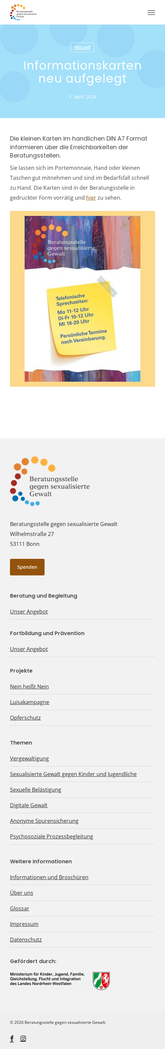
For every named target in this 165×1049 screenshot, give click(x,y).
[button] (151, 12)
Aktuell (82, 47)
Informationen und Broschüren (49, 877)
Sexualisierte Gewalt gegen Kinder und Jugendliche (73, 774)
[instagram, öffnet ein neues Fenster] (23, 1038)
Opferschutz (25, 717)
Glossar (19, 908)
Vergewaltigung (29, 758)
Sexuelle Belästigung (35, 789)
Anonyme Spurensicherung (44, 820)
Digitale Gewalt (29, 805)
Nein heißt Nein (29, 686)
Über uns (21, 892)
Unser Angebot (29, 611)
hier (91, 197)
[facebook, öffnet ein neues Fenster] (12, 1038)
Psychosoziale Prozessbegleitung (51, 836)
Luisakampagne (29, 702)
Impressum (24, 924)
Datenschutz (26, 939)
